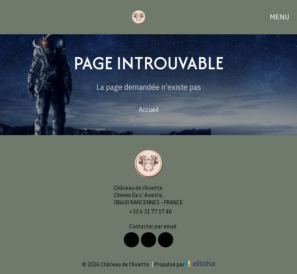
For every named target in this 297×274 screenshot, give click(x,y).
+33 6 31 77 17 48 (146, 211)
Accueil (149, 109)
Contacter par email (148, 226)
